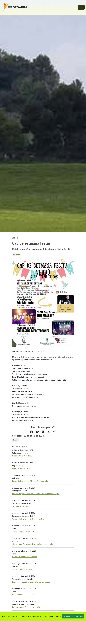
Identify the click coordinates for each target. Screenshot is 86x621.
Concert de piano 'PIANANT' (23, 531)
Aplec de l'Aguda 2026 (21, 468)
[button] (54, 432)
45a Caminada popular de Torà (24, 594)
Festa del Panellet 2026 (22, 456)
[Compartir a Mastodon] (43, 432)
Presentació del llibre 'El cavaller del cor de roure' (32, 582)
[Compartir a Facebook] (31, 432)
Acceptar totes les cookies (73, 616)
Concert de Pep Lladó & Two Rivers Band (28, 519)
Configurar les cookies (52, 616)
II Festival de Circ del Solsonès (24, 556)
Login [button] (15, 440)
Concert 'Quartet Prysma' (22, 569)
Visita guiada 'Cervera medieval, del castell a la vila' (32, 544)
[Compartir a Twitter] (48, 432)
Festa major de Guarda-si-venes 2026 (27, 607)
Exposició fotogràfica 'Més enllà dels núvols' (30, 481)
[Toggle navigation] (81, 7)
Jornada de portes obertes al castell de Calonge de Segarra (35, 493)
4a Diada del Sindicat (20, 506)
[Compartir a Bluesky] (37, 432)
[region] (43, 616)
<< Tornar (16, 254)
